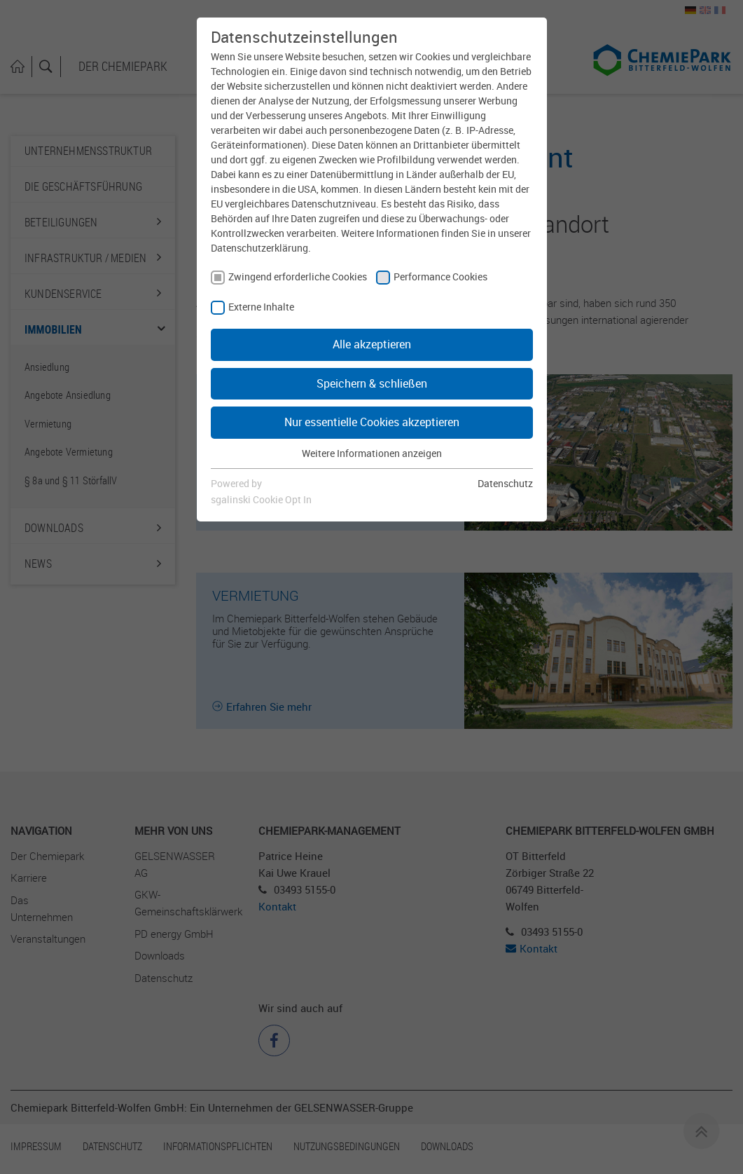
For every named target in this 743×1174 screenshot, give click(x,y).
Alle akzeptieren (372, 344)
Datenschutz (505, 483)
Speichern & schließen (372, 383)
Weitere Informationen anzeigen (372, 453)
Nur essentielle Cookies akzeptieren (371, 422)
